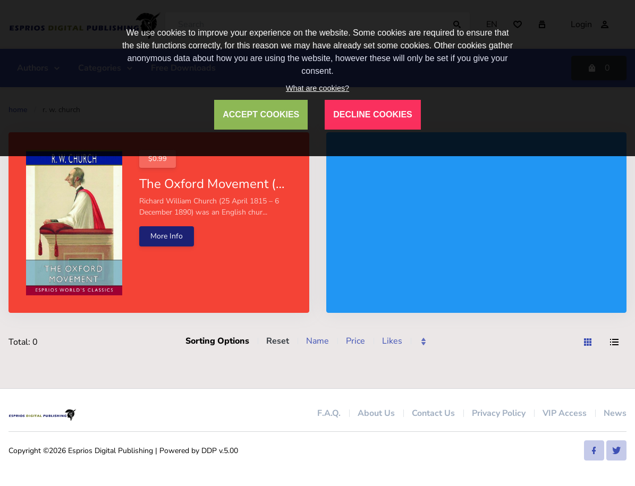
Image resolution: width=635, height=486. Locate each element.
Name (317, 341)
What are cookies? (317, 88)
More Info (166, 236)
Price (355, 341)
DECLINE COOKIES (372, 114)
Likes (392, 341)
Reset (277, 341)
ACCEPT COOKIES (261, 114)
